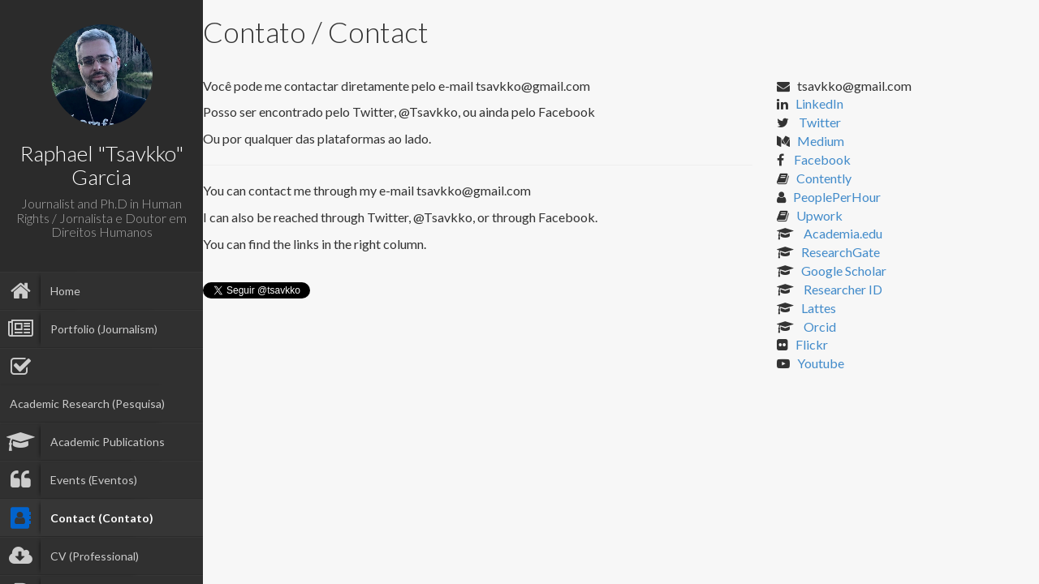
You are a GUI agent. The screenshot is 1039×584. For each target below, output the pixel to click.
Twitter (818, 122)
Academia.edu (841, 233)
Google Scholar (843, 270)
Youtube (820, 363)
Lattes (818, 308)
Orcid (818, 326)
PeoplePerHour (837, 196)
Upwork (819, 215)
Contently (823, 178)
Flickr (811, 344)
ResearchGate (840, 252)
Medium (820, 140)
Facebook (821, 159)
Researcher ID (841, 289)
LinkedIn (819, 103)
